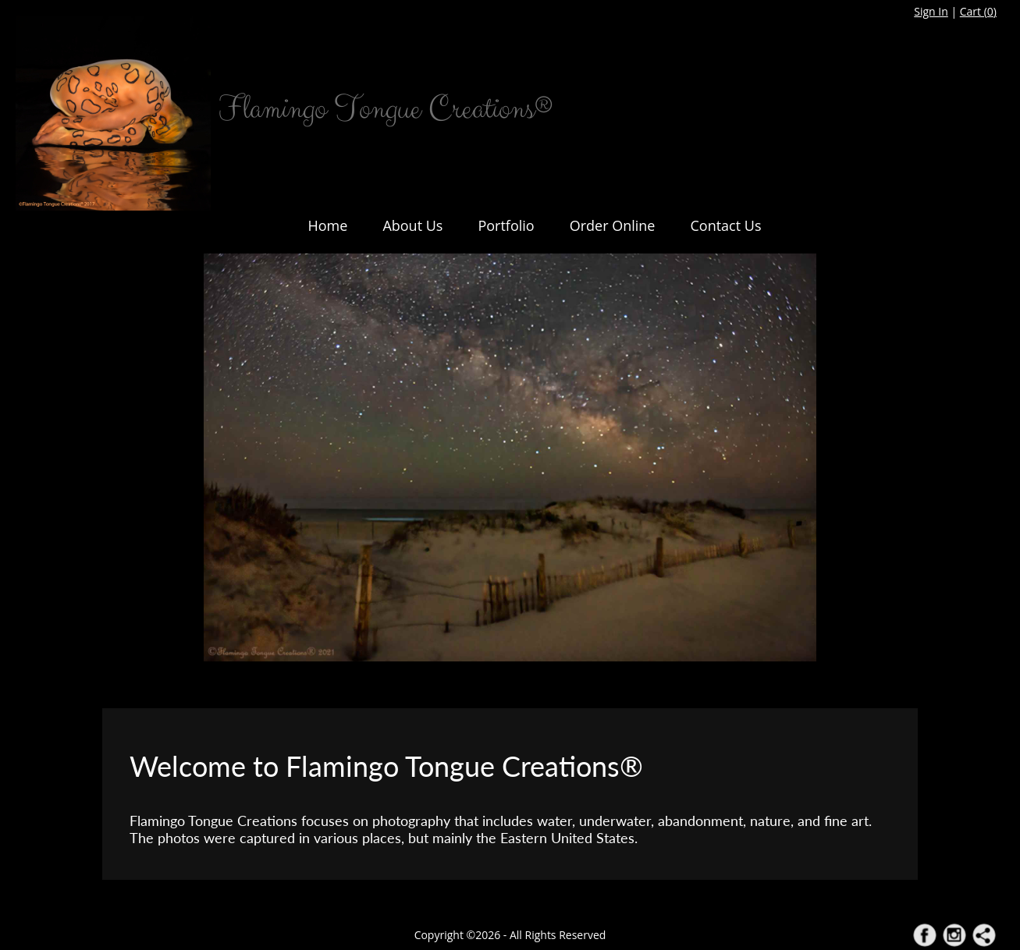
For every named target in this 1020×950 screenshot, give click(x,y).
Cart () (978, 11)
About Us (412, 225)
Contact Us (725, 225)
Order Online (613, 225)
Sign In (931, 11)
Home (328, 225)
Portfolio (506, 225)
